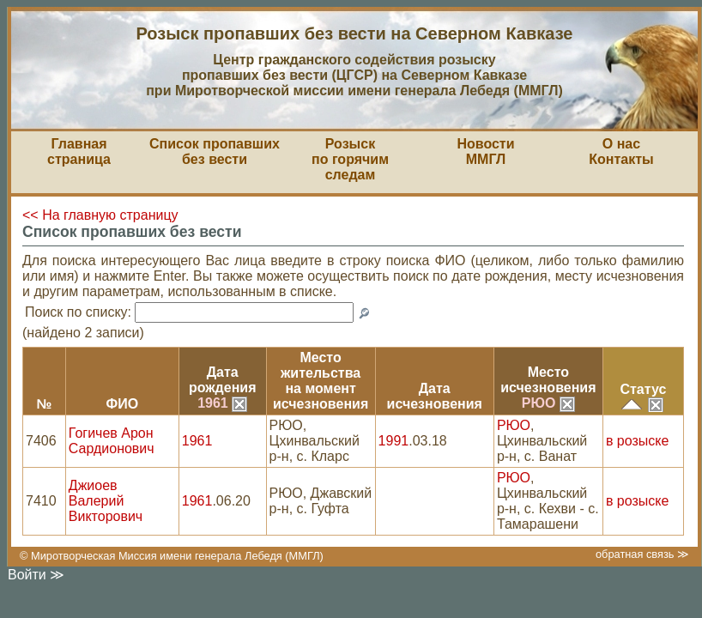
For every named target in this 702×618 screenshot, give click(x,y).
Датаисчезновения (434, 396)
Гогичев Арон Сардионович (111, 441)
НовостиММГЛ (485, 151)
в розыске (637, 440)
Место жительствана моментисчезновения (320, 380)
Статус (643, 389)
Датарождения (223, 380)
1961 (222, 403)
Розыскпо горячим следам (350, 159)
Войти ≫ (36, 574)
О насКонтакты (621, 151)
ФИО (122, 404)
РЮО (548, 403)
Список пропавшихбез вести (214, 151)
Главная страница (79, 151)
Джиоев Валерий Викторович (105, 501)
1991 (393, 440)
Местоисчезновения (548, 380)
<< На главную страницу (100, 215)
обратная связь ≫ (642, 554)
